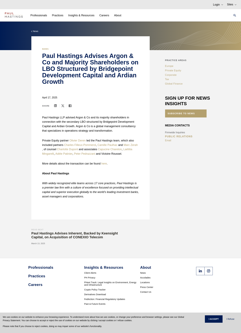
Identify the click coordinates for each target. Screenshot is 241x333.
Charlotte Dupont (67, 149)
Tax (167, 79)
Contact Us (145, 292)
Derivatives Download (95, 294)
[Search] (233, 15)
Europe (169, 66)
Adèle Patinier (63, 153)
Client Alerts (90, 273)
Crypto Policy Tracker (95, 289)
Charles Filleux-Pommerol (80, 145)
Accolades (145, 277)
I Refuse (230, 319)
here (104, 163)
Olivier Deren (77, 140)
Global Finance (174, 83)
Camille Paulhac (107, 145)
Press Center (146, 287)
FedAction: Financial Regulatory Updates (104, 299)
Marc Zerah (131, 145)
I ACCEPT (214, 319)
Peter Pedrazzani (84, 153)
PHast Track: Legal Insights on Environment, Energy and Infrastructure (110, 283)
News (143, 273)
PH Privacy (89, 277)
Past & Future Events (94, 304)
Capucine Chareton (110, 149)
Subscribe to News (181, 113)
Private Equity (173, 70)
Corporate (171, 75)
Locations (145, 282)
